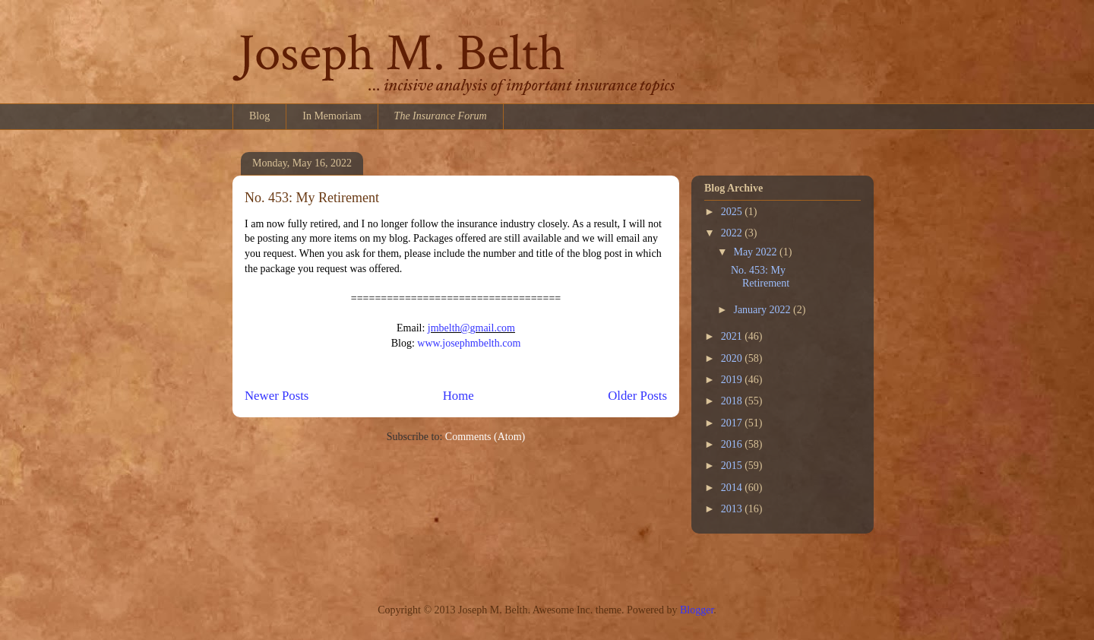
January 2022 (763, 309)
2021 (733, 336)
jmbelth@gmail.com (471, 328)
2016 (733, 444)
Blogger (696, 610)
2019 (733, 379)
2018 (733, 401)
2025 (733, 211)
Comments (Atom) (485, 436)
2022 (733, 233)
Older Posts (637, 395)
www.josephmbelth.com (468, 343)
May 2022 (756, 252)
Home (458, 395)
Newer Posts (276, 395)
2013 (733, 509)
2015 (733, 465)
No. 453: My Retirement (312, 197)
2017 (733, 423)
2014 (733, 487)
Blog (259, 116)
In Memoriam (331, 116)
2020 (733, 358)
